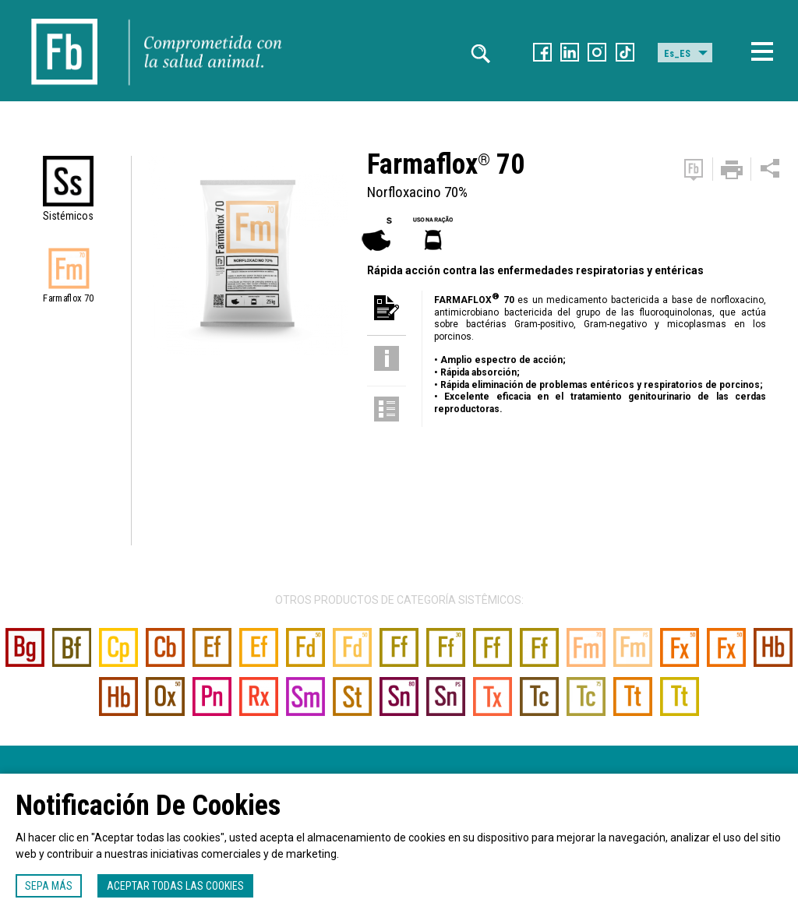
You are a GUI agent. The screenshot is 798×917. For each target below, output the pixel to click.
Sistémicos (68, 216)
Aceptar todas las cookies (175, 886)
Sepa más (48, 886)
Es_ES (677, 53)
